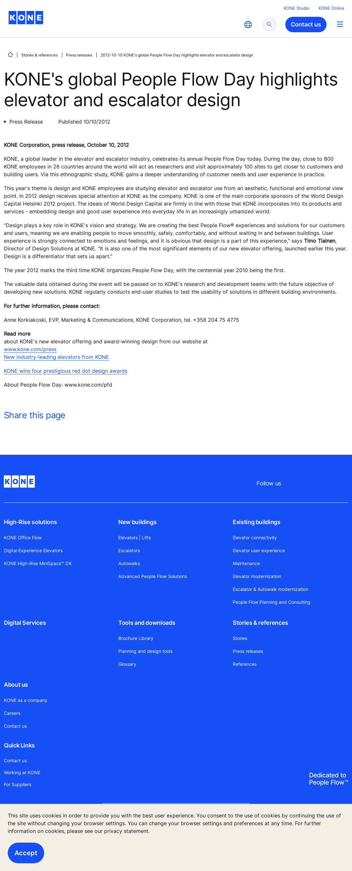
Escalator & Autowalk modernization (270, 589)
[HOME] (10, 54)
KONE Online (331, 8)
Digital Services (25, 622)
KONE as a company (25, 700)
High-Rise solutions (30, 522)
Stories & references (39, 55)
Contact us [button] (306, 24)
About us (16, 684)
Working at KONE (22, 772)
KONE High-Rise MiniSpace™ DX (38, 563)
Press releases (79, 55)
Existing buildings (256, 522)
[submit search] (269, 24)
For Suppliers (17, 784)
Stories (240, 638)
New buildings (137, 522)
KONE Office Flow (23, 537)
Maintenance (246, 563)
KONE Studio (296, 8)
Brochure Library (135, 638)
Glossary (127, 664)
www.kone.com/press (30, 349)
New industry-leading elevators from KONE (56, 357)
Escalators (129, 550)
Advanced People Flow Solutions (152, 576)
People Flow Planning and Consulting (271, 602)
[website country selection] (248, 24)
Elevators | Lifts (134, 537)
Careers (12, 713)
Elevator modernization (257, 576)
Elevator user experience (259, 550)
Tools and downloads (146, 622)
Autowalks (129, 563)
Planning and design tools (145, 651)
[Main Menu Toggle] (340, 24)
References (245, 664)
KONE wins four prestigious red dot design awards (65, 371)
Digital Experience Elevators (33, 550)
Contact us (15, 726)
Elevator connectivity (255, 537)
